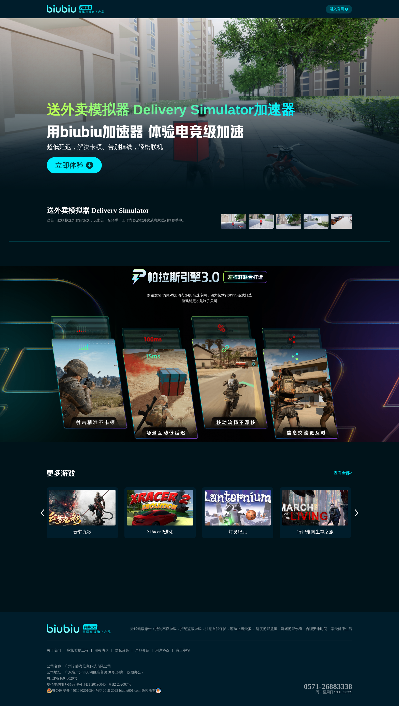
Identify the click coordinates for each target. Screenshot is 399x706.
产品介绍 (142, 650)
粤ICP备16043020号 (62, 678)
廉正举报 (183, 650)
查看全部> (343, 473)
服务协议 (101, 650)
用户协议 (162, 650)
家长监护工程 (78, 650)
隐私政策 (122, 650)
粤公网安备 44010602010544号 (73, 690)
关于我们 (54, 650)
